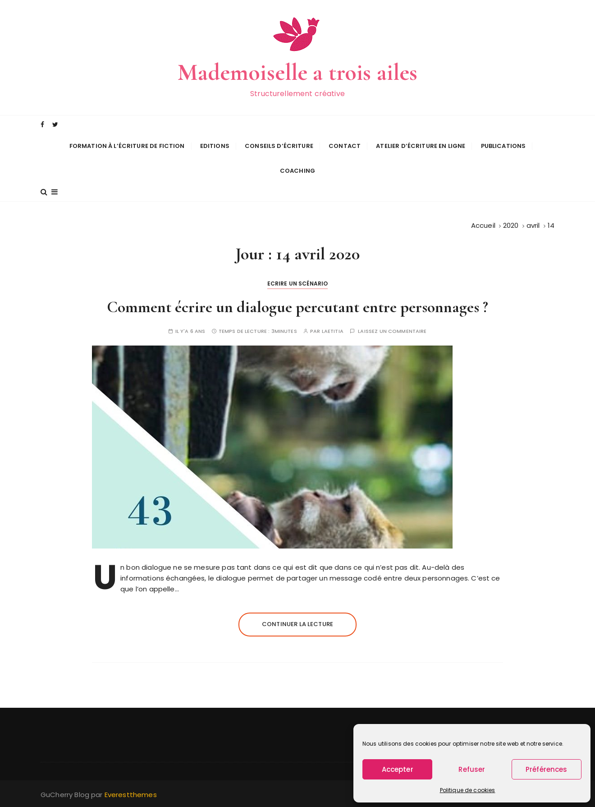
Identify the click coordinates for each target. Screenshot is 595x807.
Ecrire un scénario (297, 283)
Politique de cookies (467, 790)
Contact (345, 146)
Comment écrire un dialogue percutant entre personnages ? (297, 307)
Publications (503, 146)
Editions (214, 146)
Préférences (547, 769)
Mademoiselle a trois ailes (298, 72)
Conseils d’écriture (279, 146)
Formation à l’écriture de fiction (127, 146)
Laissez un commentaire (392, 331)
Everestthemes (131, 794)
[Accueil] (483, 225)
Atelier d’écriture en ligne (420, 146)
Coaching (297, 170)
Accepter (397, 769)
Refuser (471, 769)
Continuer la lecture (297, 624)
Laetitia (332, 331)
